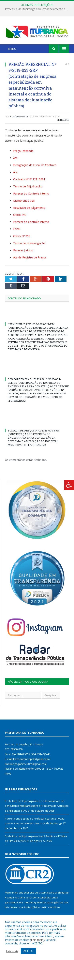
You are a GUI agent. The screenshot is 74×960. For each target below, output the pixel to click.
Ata (15, 158)
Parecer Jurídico (23, 250)
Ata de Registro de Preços (30, 257)
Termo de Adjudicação (27, 186)
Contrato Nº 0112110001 (29, 179)
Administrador (19, 116)
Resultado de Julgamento (29, 208)
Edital (16, 229)
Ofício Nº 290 (21, 236)
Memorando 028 (24, 200)
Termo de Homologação (29, 243)
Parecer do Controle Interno (31, 193)
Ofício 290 (19, 215)
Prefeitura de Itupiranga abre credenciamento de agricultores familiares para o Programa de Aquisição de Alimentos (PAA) (38, 9)
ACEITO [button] (28, 951)
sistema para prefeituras (53, 892)
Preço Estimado (23, 151)
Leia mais (37, 940)
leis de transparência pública (22, 907)
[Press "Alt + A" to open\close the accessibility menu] (69, 485)
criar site (29, 892)
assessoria (32, 897)
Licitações (63, 119)
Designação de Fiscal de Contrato (34, 165)
